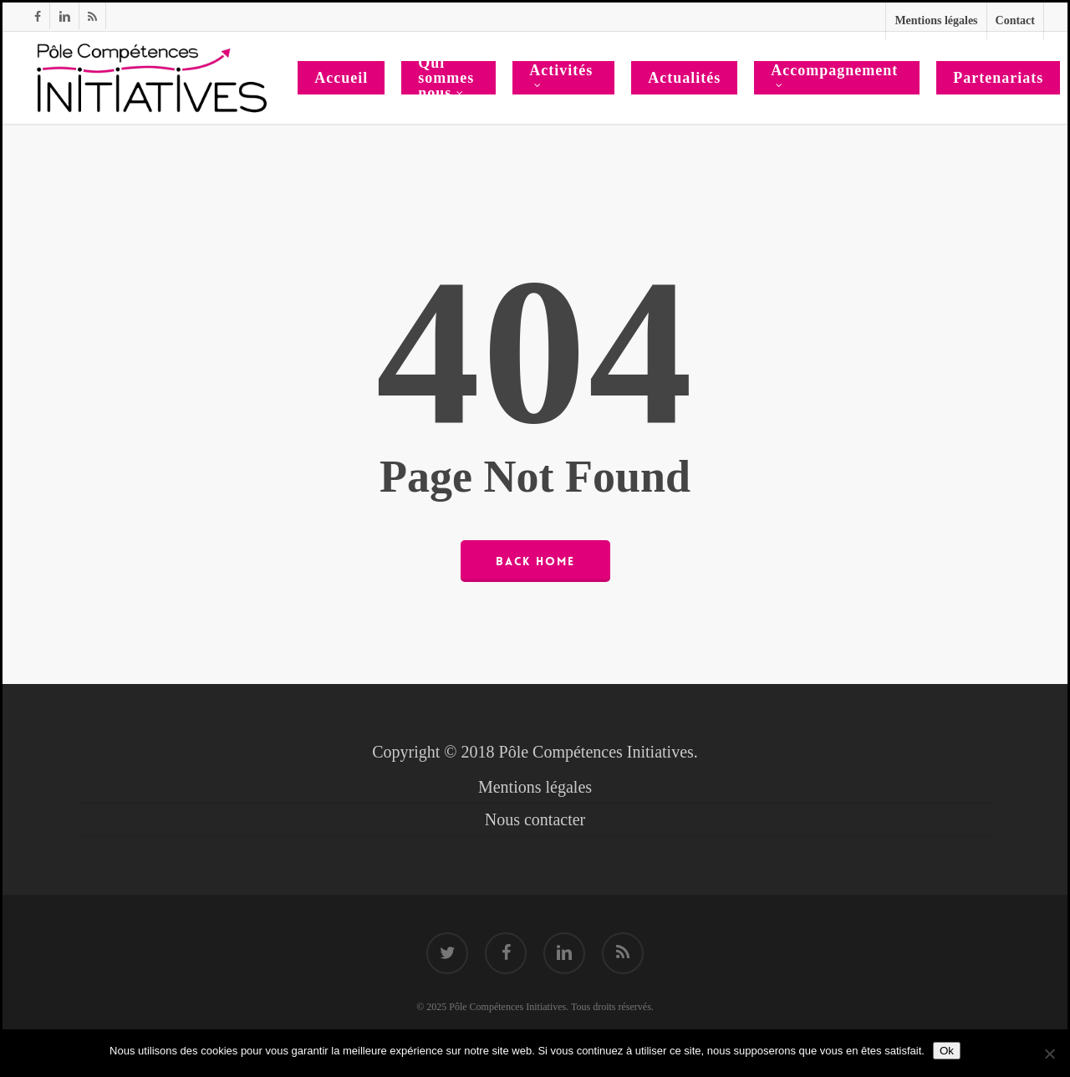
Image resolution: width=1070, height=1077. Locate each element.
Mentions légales (535, 787)
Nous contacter (535, 819)
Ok (947, 1050)
